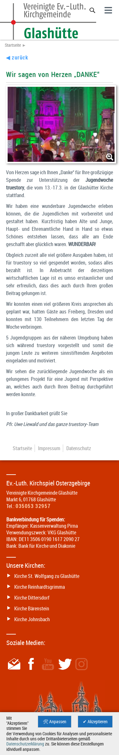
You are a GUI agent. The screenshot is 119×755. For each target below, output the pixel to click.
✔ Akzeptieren (95, 721)
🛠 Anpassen (54, 721)
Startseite (13, 45)
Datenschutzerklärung (25, 744)
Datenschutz (78, 448)
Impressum (49, 448)
